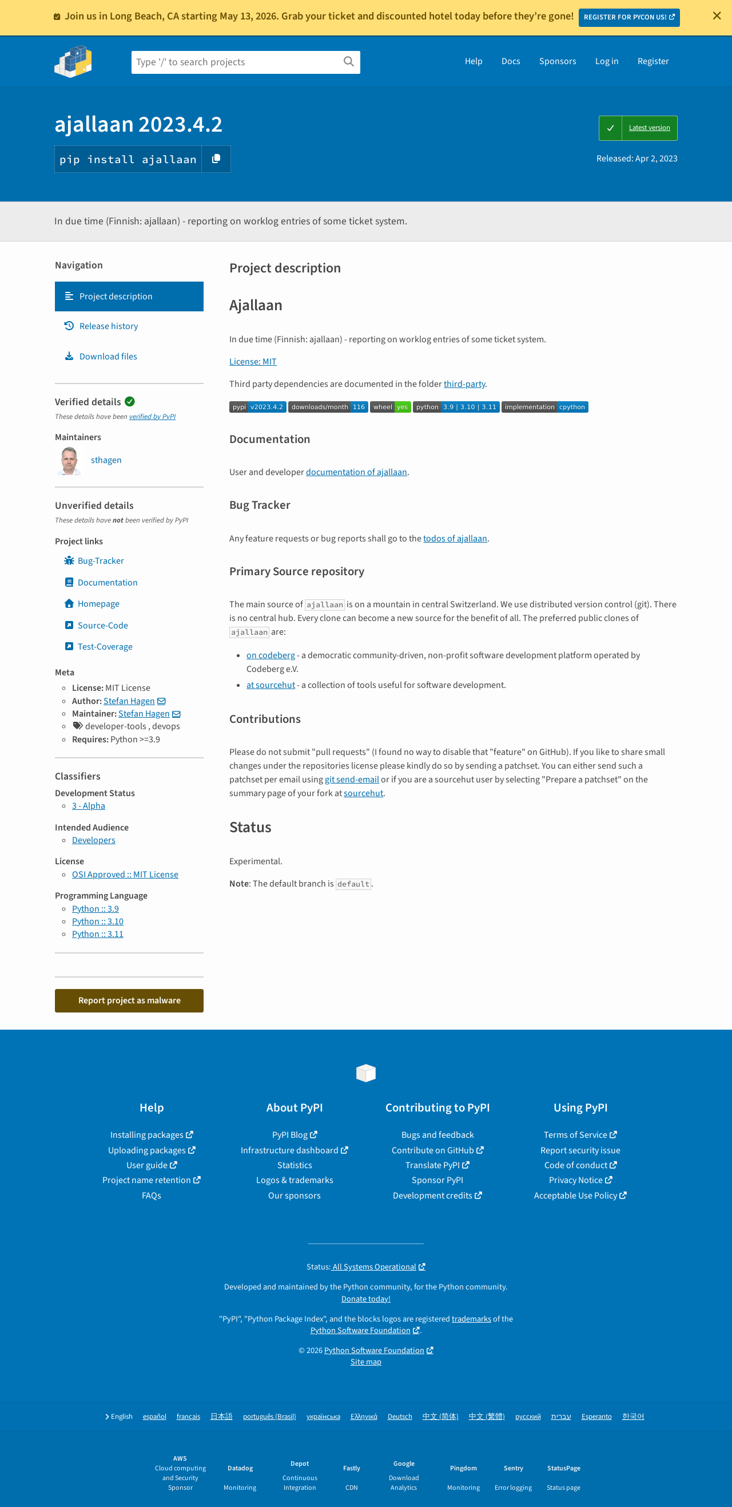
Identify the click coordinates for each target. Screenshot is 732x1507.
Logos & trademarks (294, 1180)
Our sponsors (294, 1195)
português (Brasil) (269, 1417)
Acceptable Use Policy (575, 1195)
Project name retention (146, 1180)
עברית (561, 1417)
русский (528, 1417)
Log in (607, 61)
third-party (464, 384)
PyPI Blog (290, 1135)
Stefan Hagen (129, 701)
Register (653, 61)
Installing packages (147, 1135)
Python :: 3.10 (98, 921)
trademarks (471, 1319)
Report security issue (580, 1150)
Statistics (294, 1165)
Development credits (432, 1195)
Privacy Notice (576, 1180)
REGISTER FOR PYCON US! (625, 17)
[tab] (129, 296)
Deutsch (400, 1417)
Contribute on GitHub (433, 1150)
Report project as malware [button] (129, 1000)
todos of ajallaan (455, 538)
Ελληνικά (364, 1417)
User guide (147, 1165)
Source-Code (95, 625)
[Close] (717, 15)
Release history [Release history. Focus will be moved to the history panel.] (100, 326)
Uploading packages (147, 1150)
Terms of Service (575, 1135)
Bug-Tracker (93, 561)
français (188, 1417)
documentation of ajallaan (356, 472)
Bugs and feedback (437, 1135)
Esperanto (597, 1417)
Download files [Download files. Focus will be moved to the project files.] (100, 356)
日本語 (221, 1417)
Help (474, 61)
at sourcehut (270, 685)
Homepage (91, 604)
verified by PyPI (152, 417)
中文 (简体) (441, 1417)
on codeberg (270, 655)
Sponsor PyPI (437, 1180)
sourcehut (363, 793)
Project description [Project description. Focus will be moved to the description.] (108, 296)
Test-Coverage (98, 646)
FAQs (151, 1195)
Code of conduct (575, 1165)
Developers (94, 840)
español (154, 1417)
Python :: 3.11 (98, 934)
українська (323, 1417)
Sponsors (557, 61)
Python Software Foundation (361, 1330)
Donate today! (366, 1299)
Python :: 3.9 (95, 909)
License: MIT (253, 361)
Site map (366, 1362)
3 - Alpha (88, 806)
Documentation (100, 582)
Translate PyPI (432, 1165)
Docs (511, 61)
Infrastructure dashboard (290, 1150)
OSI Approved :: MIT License (125, 874)
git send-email (352, 779)
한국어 (633, 1417)
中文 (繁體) (487, 1417)
